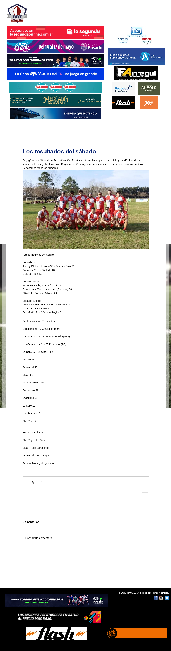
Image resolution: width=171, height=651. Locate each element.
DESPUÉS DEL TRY (53, 11)
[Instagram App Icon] (161, 598)
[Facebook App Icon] (156, 598)
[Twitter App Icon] (167, 598)
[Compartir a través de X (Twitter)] (32, 482)
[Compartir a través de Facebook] (24, 482)
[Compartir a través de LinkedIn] (41, 482)
